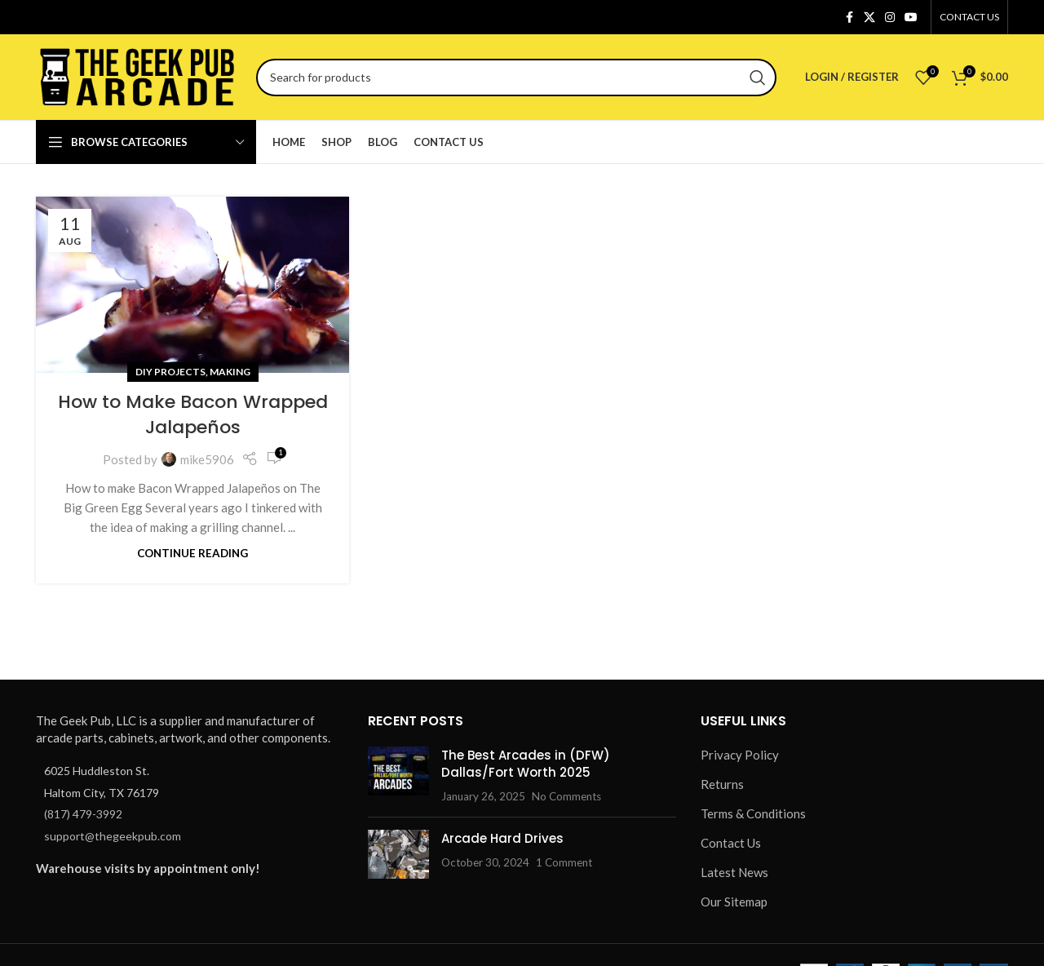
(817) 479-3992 (83, 814)
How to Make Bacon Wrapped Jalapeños (193, 414)
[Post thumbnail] (398, 775)
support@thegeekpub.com (112, 836)
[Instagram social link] (890, 18)
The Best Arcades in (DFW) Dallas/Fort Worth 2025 (525, 764)
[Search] (516, 77)
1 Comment (564, 862)
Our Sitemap (734, 901)
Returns (722, 784)
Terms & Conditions (753, 813)
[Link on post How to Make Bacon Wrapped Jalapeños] (192, 285)
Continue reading (192, 553)
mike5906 (207, 459)
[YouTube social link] (911, 18)
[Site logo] (138, 75)
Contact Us (731, 842)
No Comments (566, 796)
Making (230, 372)
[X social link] (869, 18)
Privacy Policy (740, 754)
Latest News (734, 872)
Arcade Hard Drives (502, 838)
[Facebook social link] (849, 18)
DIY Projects (170, 372)
